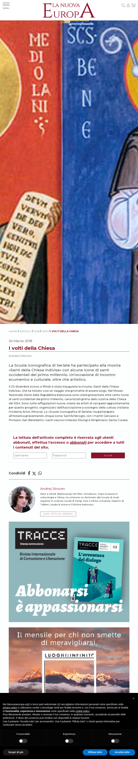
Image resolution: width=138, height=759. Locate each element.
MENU (6, 6)
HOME (13, 331)
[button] (133, 698)
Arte (44, 331)
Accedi (108, 455)
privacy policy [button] (10, 707)
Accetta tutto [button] (122, 752)
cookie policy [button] (82, 711)
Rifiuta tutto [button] (95, 752)
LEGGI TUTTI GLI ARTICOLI (58, 514)
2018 (36, 331)
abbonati (78, 442)
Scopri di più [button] (15, 752)
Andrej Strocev (20, 356)
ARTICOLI (25, 331)
